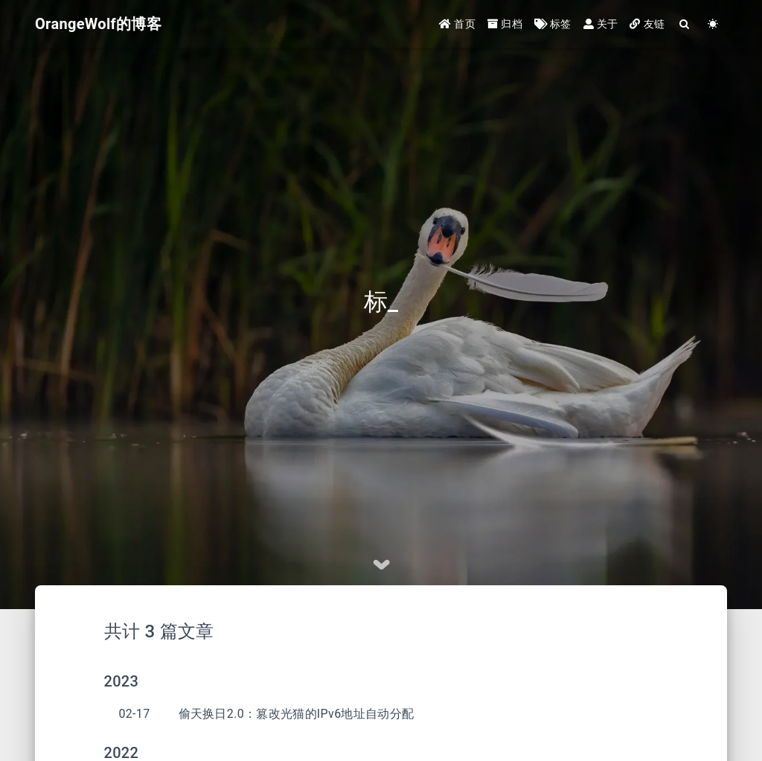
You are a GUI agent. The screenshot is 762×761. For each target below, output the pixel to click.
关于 (600, 24)
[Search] (684, 24)
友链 (647, 24)
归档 (504, 24)
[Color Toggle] (713, 24)
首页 (457, 24)
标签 (553, 24)
